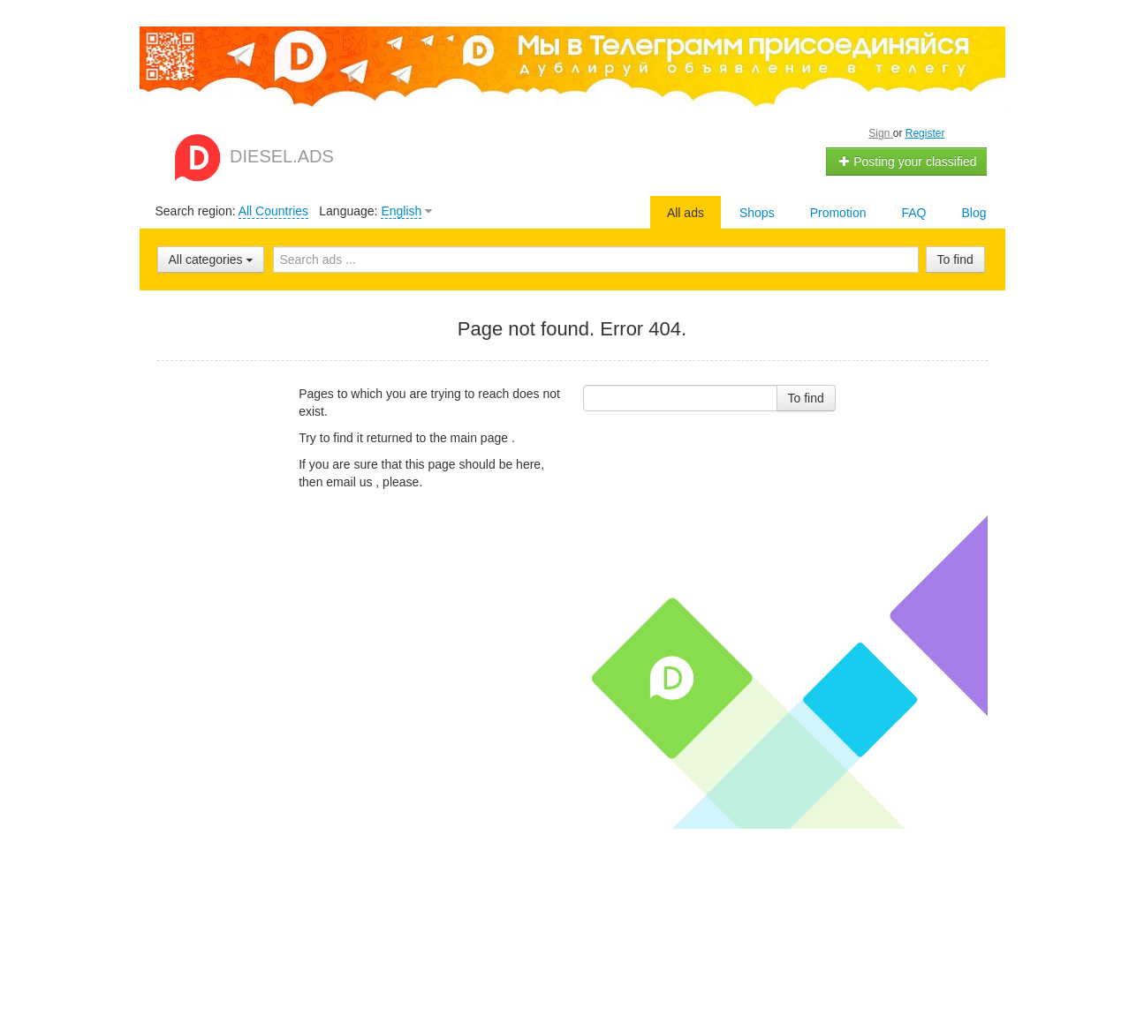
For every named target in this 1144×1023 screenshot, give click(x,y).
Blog (973, 213)
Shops (757, 213)
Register (925, 133)
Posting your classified (906, 161)
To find (955, 259)
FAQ (913, 213)
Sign (880, 133)
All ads (685, 213)
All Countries (273, 211)
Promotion (838, 213)
